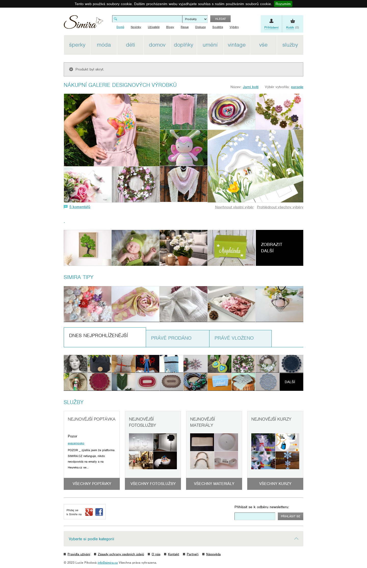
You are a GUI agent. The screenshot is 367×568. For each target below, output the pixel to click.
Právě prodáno (171, 338)
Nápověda (213, 554)
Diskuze (200, 27)
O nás (156, 554)
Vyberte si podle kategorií (91, 539)
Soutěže (217, 27)
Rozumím (283, 4)
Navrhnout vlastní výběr (234, 207)
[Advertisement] (327, 111)
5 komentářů (79, 206)
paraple (297, 87)
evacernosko (76, 443)
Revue (185, 27)
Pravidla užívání (79, 554)
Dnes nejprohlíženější (98, 335)
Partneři (193, 554)
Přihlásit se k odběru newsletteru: (261, 507)
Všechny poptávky (92, 483)
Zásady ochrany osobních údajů (121, 554)
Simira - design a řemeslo (83, 23)
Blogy (170, 27)
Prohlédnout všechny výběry (280, 207)
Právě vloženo (234, 338)
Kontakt (173, 554)
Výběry (234, 27)
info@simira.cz (108, 562)
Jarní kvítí (250, 87)
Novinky (136, 27)
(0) (292, 27)
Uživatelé (154, 27)
